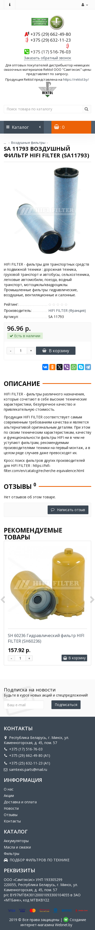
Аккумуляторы (16, 840)
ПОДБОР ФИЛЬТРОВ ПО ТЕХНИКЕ (36, 859)
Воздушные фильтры (28, 142)
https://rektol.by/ (76, 79)
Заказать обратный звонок (47, 57)
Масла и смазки (17, 847)
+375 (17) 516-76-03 (23, 749)
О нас (8, 789)
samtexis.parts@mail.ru (25, 769)
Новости (11, 808)
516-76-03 (50, 52)
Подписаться (66, 704)
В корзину (55, 351)
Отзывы (10, 814)
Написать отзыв (68, 509)
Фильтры (11, 853)
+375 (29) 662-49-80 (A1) (27, 755)
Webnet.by (63, 924)
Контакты (12, 821)
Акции (9, 795)
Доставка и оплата (20, 801)
